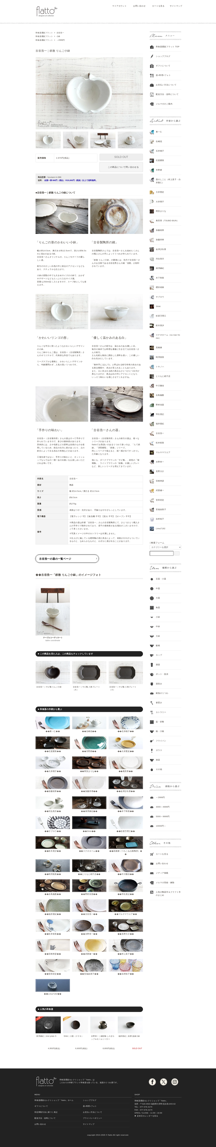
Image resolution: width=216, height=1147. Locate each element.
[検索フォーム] (177, 553)
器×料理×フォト (163, 75)
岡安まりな (89, 771)
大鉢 (158, 636)
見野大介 (126, 934)
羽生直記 (126, 894)
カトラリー (161, 712)
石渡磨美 (53, 751)
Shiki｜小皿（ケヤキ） (74, 1036)
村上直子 (126, 954)
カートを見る (156, 6)
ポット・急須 (162, 674)
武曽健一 (89, 954)
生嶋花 (89, 731)
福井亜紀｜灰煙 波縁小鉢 (129, 1036)
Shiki (89, 831)
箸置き (159, 702)
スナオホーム (89, 851)
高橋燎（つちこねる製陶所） (126, 851)
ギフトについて (163, 66)
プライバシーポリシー (92, 1118)
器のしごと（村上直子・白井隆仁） (168, 181)
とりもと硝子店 (89, 874)
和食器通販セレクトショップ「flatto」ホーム (54, 1100)
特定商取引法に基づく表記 (45, 1112)
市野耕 (89, 751)
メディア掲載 (162, 873)
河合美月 (53, 811)
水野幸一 (89, 934)
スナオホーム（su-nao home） (168, 336)
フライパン (161, 741)
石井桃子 (126, 731)
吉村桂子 (126, 974)
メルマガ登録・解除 (165, 882)
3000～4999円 (163, 807)
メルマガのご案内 (164, 104)
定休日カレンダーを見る (147, 1116)
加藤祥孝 (89, 791)
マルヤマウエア (125, 914)
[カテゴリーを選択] (165, 547)
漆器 (158, 760)
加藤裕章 (53, 791)
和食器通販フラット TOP (167, 47)
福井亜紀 (53, 914)
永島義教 (53, 894)
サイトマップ (174, 6)
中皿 (158, 588)
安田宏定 (53, 974)
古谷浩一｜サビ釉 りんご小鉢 (49, 687)
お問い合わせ (137, 6)
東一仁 (53, 731)
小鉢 (158, 617)
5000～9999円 (163, 816)
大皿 (158, 598)
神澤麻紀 (89, 811)
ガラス (159, 750)
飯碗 (158, 645)
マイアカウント (118, 6)
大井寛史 (126, 751)
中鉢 (158, 626)
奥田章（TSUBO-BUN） (167, 220)
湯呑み (159, 684)
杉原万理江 (126, 831)
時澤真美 (53, 874)
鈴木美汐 (53, 851)
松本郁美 (53, 934)
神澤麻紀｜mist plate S (46, 1036)
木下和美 (126, 811)
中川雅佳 (126, 874)
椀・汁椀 (160, 731)
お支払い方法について (92, 1112)
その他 (159, 769)
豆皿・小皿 (161, 579)
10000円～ (161, 826)
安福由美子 (89, 974)
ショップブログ (163, 56)
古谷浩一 (89, 914)
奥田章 (126, 771)
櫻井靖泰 (160, 287)
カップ (159, 655)
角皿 (158, 607)
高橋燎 (159, 347)
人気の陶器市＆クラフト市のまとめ (168, 893)
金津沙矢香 (126, 791)
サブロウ (53, 831)
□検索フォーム (157, 543)
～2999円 (160, 797)
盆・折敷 (160, 722)
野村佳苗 (89, 894)
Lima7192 (52, 994)
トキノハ (160, 366)
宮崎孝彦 (53, 954)
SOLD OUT (121, 156)
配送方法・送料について (167, 94)
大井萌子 (53, 771)
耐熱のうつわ (162, 693)
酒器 (158, 664)
